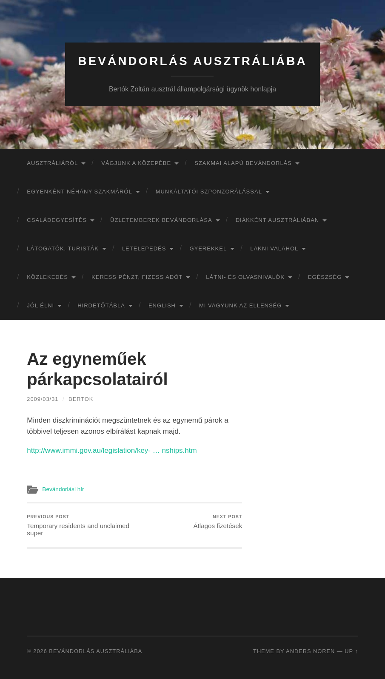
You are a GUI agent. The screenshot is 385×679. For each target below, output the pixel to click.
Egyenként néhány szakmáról (79, 191)
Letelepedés (144, 248)
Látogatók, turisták (63, 248)
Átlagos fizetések (217, 522)
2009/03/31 (42, 399)
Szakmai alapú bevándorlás (243, 163)
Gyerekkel (208, 248)
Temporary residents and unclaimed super (79, 525)
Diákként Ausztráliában (277, 220)
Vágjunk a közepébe (136, 163)
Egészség (325, 277)
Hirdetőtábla (101, 305)
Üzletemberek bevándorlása (161, 220)
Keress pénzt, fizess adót (137, 277)
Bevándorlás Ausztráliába (192, 61)
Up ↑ (351, 651)
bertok (80, 399)
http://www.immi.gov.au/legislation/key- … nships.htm (112, 450)
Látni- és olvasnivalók (245, 277)
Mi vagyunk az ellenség (240, 305)
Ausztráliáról (52, 163)
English (162, 305)
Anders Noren (310, 651)
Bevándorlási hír (63, 489)
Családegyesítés (57, 220)
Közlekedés (47, 277)
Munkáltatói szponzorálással (209, 191)
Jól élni (40, 305)
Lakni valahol (274, 248)
